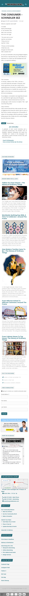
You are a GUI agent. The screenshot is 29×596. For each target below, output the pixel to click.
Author (3, 123)
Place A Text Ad (9, 380)
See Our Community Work (10, 514)
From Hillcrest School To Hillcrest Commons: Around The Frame (14, 302)
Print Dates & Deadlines (7, 539)
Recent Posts (10, 123)
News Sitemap (5, 580)
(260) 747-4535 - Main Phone (10, 497)
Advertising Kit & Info (7, 545)
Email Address (5, 394)
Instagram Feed (5, 567)
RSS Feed (3, 574)
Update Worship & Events (10, 526)
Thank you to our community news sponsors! (15, 75)
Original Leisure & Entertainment (11, 11)
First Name (4, 400)
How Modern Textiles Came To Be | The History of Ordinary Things (13, 251)
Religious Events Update (12, 382)
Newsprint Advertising (9, 547)
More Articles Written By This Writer (12, 142)
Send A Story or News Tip (12, 377)
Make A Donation (7, 516)
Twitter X (3, 571)
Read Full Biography (8, 140)
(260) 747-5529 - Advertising (10, 499)
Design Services (7, 554)
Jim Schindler (14, 21)
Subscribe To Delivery (7, 530)
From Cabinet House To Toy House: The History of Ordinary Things (14, 338)
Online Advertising (8, 550)
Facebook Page (5, 564)
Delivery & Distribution (7, 542)
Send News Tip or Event (9, 521)
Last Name (4, 407)
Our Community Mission (7, 509)
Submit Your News (6, 520)
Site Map (3, 577)
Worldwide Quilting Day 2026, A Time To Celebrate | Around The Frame (14, 216)
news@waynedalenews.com (10, 501)
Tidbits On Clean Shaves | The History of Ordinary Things (13, 183)
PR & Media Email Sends (9, 552)
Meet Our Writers (7, 511)
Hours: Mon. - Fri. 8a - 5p (9, 493)
